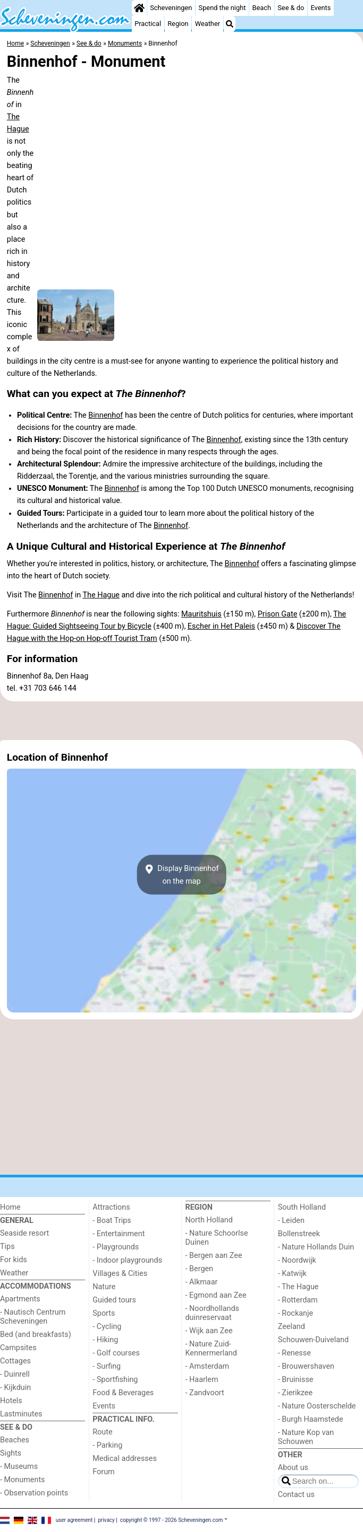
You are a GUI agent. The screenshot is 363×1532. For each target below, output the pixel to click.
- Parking (107, 1445)
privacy (106, 1520)
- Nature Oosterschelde (317, 1406)
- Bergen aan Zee (213, 1255)
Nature (103, 1286)
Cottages (15, 1361)
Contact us (296, 1494)
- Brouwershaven (306, 1366)
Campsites (18, 1347)
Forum (103, 1471)
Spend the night (222, 8)
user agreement (74, 1520)
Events (320, 8)
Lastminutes (21, 1414)
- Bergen (199, 1268)
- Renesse (294, 1353)
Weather (207, 24)
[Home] (139, 8)
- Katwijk (292, 1273)
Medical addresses (124, 1458)
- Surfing (106, 1366)
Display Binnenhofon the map (182, 874)
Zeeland (291, 1326)
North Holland (209, 1220)
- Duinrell (15, 1374)
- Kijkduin (15, 1387)
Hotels (11, 1400)
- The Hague (298, 1286)
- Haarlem (201, 1379)
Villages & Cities (119, 1273)
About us (293, 1467)
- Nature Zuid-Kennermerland (211, 1349)
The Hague (101, 595)
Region (177, 24)
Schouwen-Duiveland (313, 1339)
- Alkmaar (201, 1282)
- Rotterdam (298, 1300)
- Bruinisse (296, 1379)
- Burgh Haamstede (310, 1419)
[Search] (229, 24)
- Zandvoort (204, 1392)
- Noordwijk (297, 1260)
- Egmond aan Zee (216, 1295)
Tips (7, 1246)
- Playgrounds (115, 1247)
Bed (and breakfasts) (35, 1334)
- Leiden (291, 1220)
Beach (261, 8)
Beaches (14, 1440)
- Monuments (22, 1479)
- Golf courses (116, 1353)
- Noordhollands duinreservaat (212, 1313)
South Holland (302, 1207)
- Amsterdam (207, 1366)
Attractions (111, 1207)
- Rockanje (295, 1313)
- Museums (19, 1466)
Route (102, 1432)
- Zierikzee (295, 1392)
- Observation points (34, 1493)
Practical (147, 24)
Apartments (20, 1299)
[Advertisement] (181, 720)
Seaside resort (24, 1233)
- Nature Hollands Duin (316, 1247)
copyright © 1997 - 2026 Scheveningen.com (171, 1520)
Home (10, 1207)
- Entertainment (118, 1233)
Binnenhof (105, 415)
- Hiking (105, 1339)
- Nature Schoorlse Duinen (216, 1238)
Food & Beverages (123, 1392)
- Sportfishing (115, 1379)
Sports (103, 1313)
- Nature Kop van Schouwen (306, 1437)
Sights (10, 1453)
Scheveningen (171, 8)
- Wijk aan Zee (209, 1330)
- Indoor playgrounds (127, 1260)
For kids (13, 1259)
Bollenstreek (299, 1233)
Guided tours (114, 1300)
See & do (290, 8)
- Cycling (106, 1326)
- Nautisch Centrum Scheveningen (32, 1317)
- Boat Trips (111, 1220)
